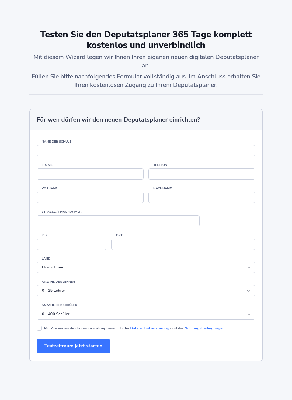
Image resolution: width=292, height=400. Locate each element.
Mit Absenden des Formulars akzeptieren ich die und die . (135, 328)
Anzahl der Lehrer (58, 282)
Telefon (160, 165)
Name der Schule (56, 141)
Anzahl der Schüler (59, 305)
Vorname (49, 188)
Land (46, 258)
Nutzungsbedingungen (204, 328)
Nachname (162, 188)
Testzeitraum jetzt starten (73, 346)
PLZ (44, 235)
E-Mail (47, 165)
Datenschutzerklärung (149, 328)
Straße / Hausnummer (61, 212)
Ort (119, 235)
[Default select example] (146, 267)
